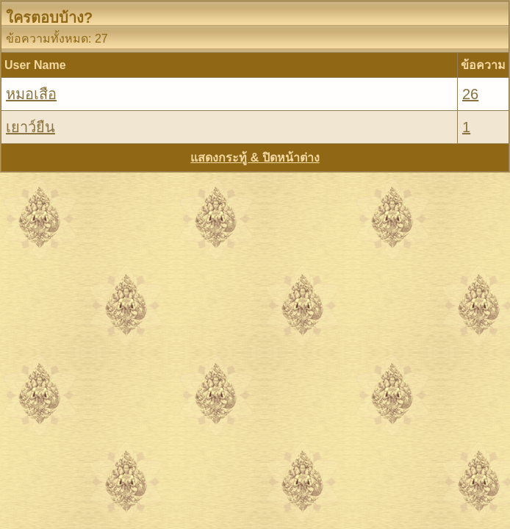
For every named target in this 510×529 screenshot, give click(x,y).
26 (470, 94)
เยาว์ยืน (30, 127)
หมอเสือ (31, 94)
